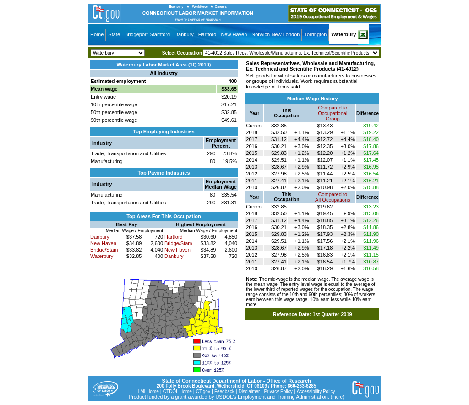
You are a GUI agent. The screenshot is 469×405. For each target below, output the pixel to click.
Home (97, 34)
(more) (337, 397)
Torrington (315, 34)
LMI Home (148, 391)
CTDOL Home (177, 391)
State (114, 34)
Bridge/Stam (104, 249)
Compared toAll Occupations (332, 197)
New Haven (234, 34)
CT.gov (203, 391)
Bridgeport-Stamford (147, 34)
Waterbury (343, 34)
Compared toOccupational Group (332, 113)
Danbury (184, 34)
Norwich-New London (275, 34)
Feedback (224, 391)
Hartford (207, 34)
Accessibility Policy (316, 391)
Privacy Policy (278, 391)
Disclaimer (249, 391)
